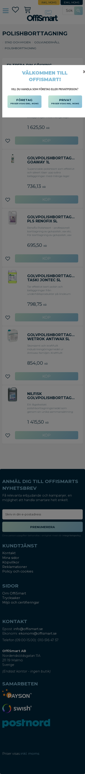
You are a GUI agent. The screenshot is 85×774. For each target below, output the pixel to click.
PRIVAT (65, 101)
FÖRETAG (24, 101)
